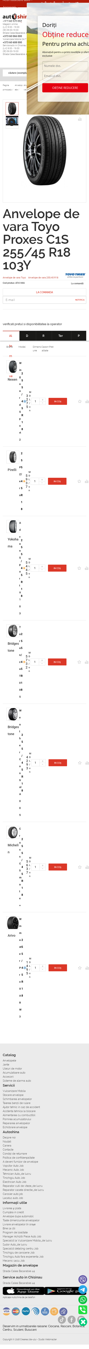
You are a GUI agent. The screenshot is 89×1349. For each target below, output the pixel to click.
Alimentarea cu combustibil (19, 1115)
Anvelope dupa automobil (18, 1216)
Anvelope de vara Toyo (14, 277)
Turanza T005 (20, 662)
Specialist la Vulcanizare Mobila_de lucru (27, 1240)
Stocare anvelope (13, 1095)
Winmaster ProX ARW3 (20, 968)
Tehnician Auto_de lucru (17, 1173)
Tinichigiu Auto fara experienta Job (23, 1256)
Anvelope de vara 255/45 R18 (43, 277)
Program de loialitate (15, 1232)
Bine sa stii (9, 1228)
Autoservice (11, 22)
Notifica (79, 300)
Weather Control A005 (20, 762)
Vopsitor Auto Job (13, 1165)
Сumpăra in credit (13, 1212)
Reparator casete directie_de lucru (23, 1189)
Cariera (7, 1145)
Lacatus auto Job (13, 1198)
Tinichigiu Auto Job (14, 1177)
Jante (6, 1064)
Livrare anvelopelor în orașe (19, 1224)
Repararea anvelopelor (16, 1123)
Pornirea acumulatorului (17, 1119)
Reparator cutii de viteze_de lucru (22, 1185)
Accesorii (9, 7)
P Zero (20, 481)
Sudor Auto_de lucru (15, 1244)
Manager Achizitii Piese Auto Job (22, 1236)
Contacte (8, 1149)
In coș (57, 401)
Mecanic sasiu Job (14, 1260)
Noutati (7, 1141)
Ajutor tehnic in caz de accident (21, 1107)
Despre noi (9, 1137)
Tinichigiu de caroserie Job (19, 1252)
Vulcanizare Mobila (14, 1090)
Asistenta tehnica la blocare (19, 1111)
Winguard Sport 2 (20, 401)
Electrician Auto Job (14, 1181)
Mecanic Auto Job (13, 1169)
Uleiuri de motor (12, 1068)
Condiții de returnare (15, 1153)
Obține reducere (65, 88)
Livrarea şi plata (12, 1208)
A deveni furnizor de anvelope (20, 1161)
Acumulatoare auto (14, 1072)
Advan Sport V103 (20, 568)
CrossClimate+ (20, 867)
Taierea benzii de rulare (16, 1103)
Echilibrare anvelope (15, 1127)
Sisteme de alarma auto (17, 1080)
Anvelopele (9, 1060)
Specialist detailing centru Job (20, 1248)
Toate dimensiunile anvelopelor (21, 1220)
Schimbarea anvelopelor (17, 1099)
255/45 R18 (22, 401)
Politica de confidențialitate (19, 1157)
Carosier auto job (13, 1193)
